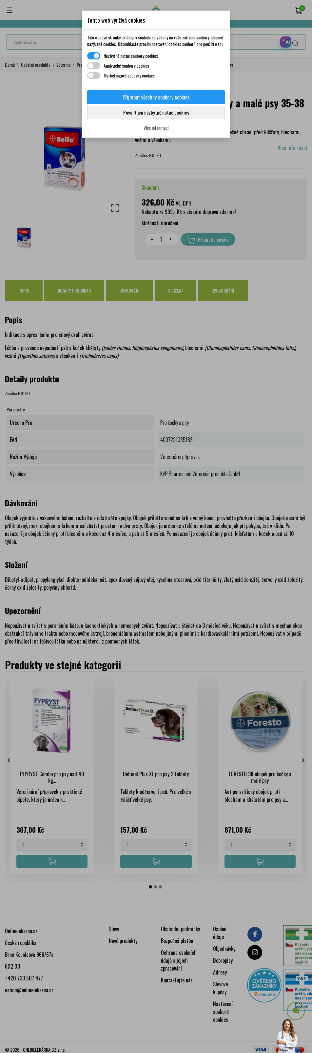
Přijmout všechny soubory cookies (156, 97)
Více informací (156, 127)
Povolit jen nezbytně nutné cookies (156, 112)
